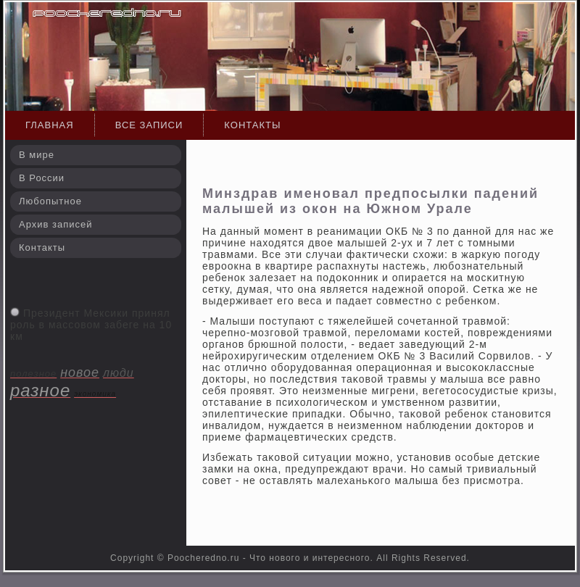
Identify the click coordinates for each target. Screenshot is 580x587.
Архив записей (56, 224)
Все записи (149, 125)
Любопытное (50, 201)
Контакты (252, 125)
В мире (36, 154)
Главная (49, 125)
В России (42, 177)
